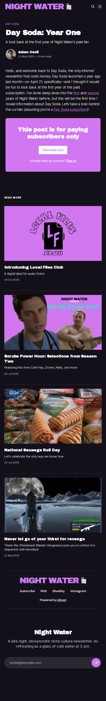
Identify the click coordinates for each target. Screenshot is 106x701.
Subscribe (27, 591)
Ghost (61, 600)
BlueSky (59, 591)
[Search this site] (93, 6)
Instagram (78, 591)
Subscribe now (52, 150)
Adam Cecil (28, 52)
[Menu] (100, 6)
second (93, 93)
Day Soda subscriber (70, 109)
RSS (44, 591)
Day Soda (12, 24)
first (77, 93)
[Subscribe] (96, 662)
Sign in (71, 161)
